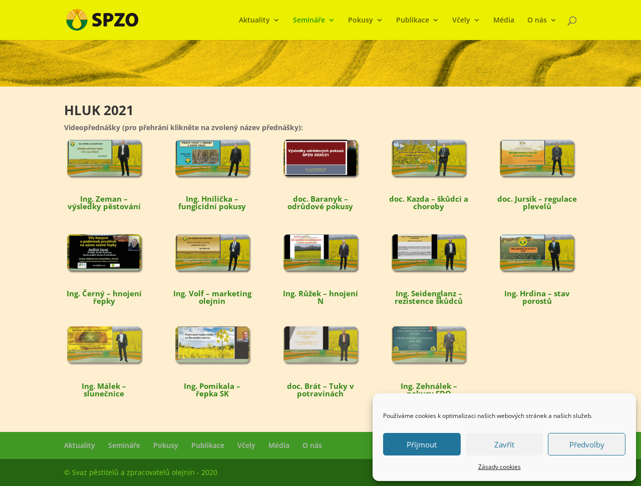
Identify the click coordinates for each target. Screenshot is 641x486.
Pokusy (360, 21)
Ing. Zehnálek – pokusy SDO (429, 389)
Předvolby (586, 444)
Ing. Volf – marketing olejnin (212, 297)
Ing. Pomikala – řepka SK (212, 389)
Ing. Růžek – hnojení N (320, 297)
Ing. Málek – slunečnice (104, 389)
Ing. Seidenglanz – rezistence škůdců (429, 297)
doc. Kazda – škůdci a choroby (428, 202)
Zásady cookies (499, 466)
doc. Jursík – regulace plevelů (537, 202)
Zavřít (504, 444)
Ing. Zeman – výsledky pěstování (104, 202)
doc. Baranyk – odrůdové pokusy (320, 202)
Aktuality (254, 21)
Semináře (309, 21)
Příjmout (422, 444)
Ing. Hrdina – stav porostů (537, 297)
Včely (461, 21)
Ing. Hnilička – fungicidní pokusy (212, 202)
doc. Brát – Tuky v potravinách (320, 389)
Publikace (412, 21)
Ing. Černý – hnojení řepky (104, 297)
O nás (537, 21)
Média (503, 21)
